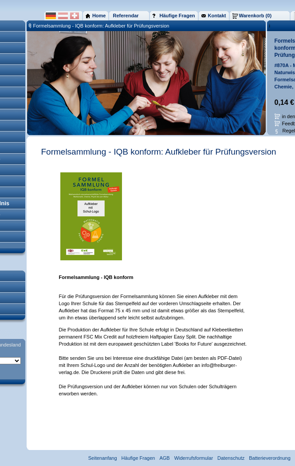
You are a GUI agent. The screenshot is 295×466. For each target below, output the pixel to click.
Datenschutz (230, 458)
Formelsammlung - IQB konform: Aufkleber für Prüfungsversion (101, 25)
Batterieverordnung (270, 458)
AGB (164, 458)
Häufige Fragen (138, 458)
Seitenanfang (102, 458)
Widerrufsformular (193, 458)
